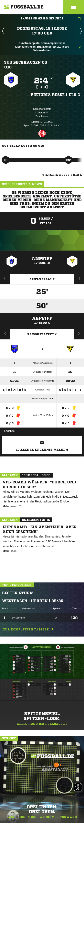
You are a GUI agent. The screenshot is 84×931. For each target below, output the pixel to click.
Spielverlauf (42, 279)
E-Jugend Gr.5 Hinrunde (50, 19)
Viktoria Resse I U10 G (55, 94)
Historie (5, 333)
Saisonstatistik (42, 334)
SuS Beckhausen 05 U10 (25, 64)
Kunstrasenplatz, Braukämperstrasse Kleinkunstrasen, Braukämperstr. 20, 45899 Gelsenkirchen (48, 47)
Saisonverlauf (79, 333)
